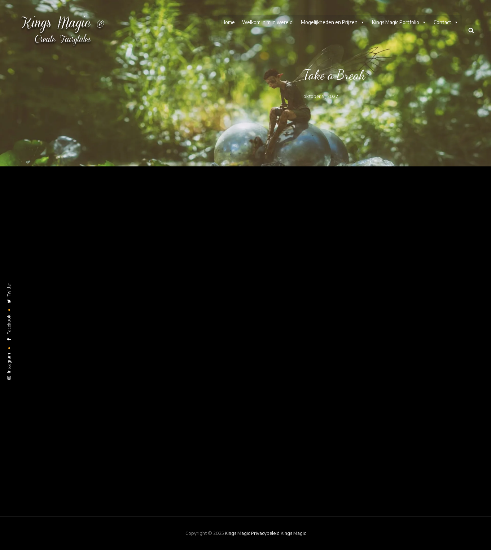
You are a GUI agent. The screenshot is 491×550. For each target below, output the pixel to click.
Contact (446, 22)
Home (228, 22)
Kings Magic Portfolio (399, 22)
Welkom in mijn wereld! (268, 22)
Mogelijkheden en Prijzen (333, 22)
